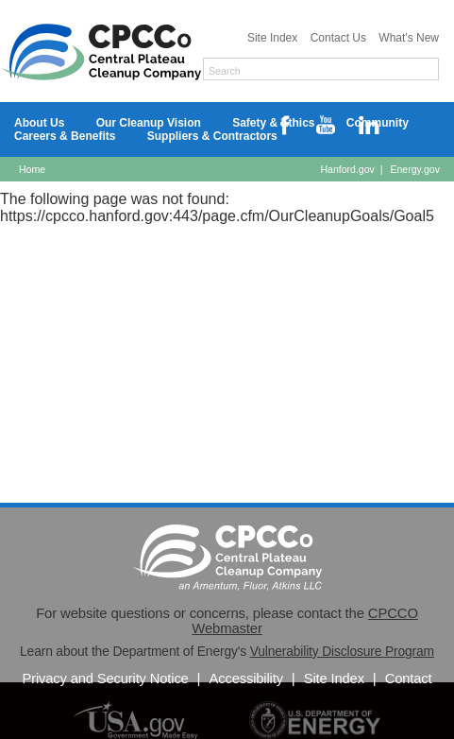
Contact (408, 678)
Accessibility (248, 678)
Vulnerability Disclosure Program (342, 651)
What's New (408, 37)
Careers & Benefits (66, 136)
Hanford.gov (347, 169)
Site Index (274, 37)
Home (32, 169)
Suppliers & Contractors (212, 136)
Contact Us (340, 37)
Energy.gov (415, 169)
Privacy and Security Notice (107, 678)
